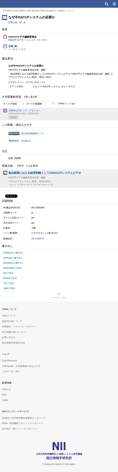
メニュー (114, 4)
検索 (106, 4)
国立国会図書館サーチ (32, 133)
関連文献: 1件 (15, 22)
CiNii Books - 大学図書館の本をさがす (21, 366)
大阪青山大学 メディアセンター (24, 110)
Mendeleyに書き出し (13, 263)
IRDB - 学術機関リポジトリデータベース (22, 423)
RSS (4, 394)
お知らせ (6, 389)
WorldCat (26, 141)
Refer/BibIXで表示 (12, 268)
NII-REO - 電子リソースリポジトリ (19, 428)
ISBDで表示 (9, 288)
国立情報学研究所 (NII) (13, 342)
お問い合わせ (8, 337)
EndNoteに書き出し (13, 258)
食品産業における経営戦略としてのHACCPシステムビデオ (44, 172)
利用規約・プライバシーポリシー (19, 326)
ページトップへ (59, 297)
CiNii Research (9, 360)
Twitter (5, 400)
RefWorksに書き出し (13, 252)
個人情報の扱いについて (14, 332)
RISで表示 (8, 273)
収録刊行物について (12, 321)
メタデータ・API (10, 371)
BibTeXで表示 (10, 278)
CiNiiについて (9, 315)
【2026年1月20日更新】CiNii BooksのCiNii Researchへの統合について (37, 10)
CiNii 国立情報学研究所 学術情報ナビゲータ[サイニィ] (14, 4)
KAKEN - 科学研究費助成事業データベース (23, 418)
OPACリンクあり (65, 103)
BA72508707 (37, 238)
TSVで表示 (8, 283)
